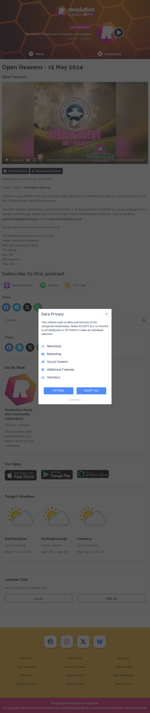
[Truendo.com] (75, 399)
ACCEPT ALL (91, 390)
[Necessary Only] (107, 314)
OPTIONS (58, 390)
